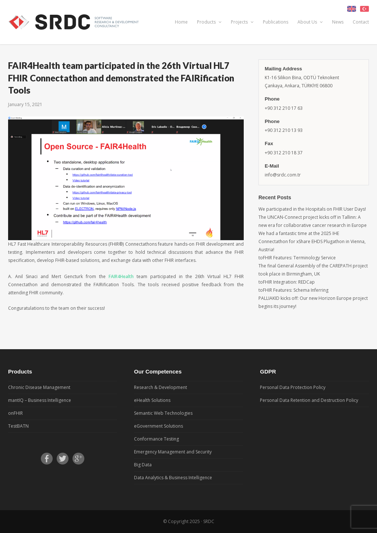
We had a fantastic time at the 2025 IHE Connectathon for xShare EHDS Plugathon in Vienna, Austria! (312, 241)
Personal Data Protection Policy (292, 387)
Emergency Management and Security (173, 452)
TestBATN (18, 426)
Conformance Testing (156, 439)
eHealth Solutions (152, 400)
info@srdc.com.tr (283, 175)
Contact (361, 22)
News (337, 22)
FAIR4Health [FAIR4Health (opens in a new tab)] (123, 276)
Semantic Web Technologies (163, 413)
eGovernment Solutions (158, 426)
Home (181, 22)
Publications (275, 22)
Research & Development (160, 387)
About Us (310, 22)
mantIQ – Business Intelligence (39, 400)
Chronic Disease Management (39, 387)
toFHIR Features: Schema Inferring (293, 290)
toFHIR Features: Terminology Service (297, 258)
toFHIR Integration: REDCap (286, 282)
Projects (242, 22)
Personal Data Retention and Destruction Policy (309, 400)
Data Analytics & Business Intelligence (173, 477)
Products (209, 22)
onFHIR (15, 413)
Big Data (143, 465)
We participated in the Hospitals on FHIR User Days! (312, 209)
